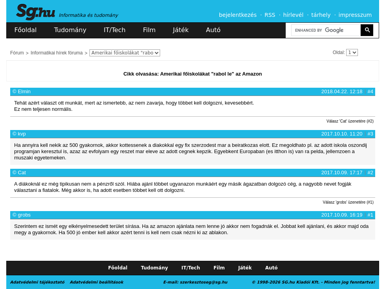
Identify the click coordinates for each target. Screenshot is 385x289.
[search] (325, 30)
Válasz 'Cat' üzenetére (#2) (350, 121)
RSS (270, 15)
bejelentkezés (238, 15)
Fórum (17, 53)
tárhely (320, 15)
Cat (22, 172)
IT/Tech (115, 30)
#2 (370, 172)
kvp (22, 134)
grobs (24, 215)
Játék (181, 30)
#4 (370, 91)
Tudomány (70, 30)
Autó (213, 30)
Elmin (24, 91)
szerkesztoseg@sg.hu (203, 282)
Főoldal (26, 30)
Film (149, 30)
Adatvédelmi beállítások (96, 282)
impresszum (355, 15)
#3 (370, 134)
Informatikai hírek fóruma (57, 53)
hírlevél (293, 15)
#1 (370, 215)
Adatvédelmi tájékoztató (37, 282)
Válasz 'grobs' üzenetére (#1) (348, 202)
